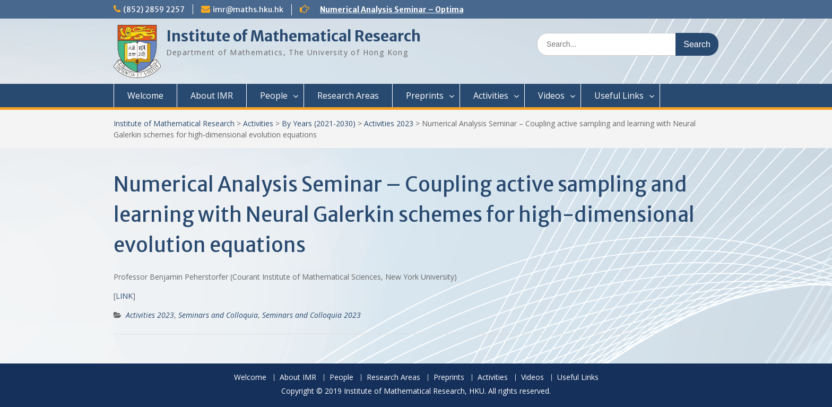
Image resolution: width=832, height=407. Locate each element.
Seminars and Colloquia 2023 (311, 315)
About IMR (211, 95)
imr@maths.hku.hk (248, 9)
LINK (124, 296)
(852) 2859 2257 (154, 9)
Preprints (425, 95)
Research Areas (348, 95)
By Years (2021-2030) (319, 123)
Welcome (145, 95)
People (274, 95)
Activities (490, 95)
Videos (551, 95)
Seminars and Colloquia (218, 315)
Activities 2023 (388, 123)
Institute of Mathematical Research (293, 36)
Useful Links (619, 95)
